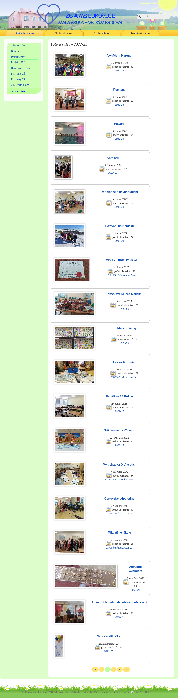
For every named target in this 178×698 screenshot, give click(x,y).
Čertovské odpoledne (119, 498)
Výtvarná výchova (126, 275)
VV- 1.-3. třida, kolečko (121, 260)
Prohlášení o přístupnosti (101, 692)
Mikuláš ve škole (119, 532)
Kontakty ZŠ (18, 79)
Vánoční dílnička (108, 636)
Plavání (119, 123)
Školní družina (63, 33)
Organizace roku (20, 68)
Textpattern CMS (45, 692)
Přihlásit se (151, 692)
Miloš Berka (139, 692)
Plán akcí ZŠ (18, 73)
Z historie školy (20, 84)
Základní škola (25, 33)
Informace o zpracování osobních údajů (71, 692)
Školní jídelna (102, 33)
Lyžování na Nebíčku (119, 226)
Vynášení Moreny (119, 55)
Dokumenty (17, 56)
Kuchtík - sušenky (124, 328)
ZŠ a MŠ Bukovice (90, 16)
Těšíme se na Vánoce (119, 430)
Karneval (113, 157)
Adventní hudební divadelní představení (119, 602)
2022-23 (119, 70)
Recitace (119, 89)
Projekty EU (18, 62)
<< (94, 669)
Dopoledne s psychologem (119, 191)
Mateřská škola (140, 33)
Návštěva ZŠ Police (119, 396)
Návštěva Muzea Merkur (124, 294)
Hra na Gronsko (124, 362)
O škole (15, 51)
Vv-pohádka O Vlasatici (119, 464)
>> (126, 669)
